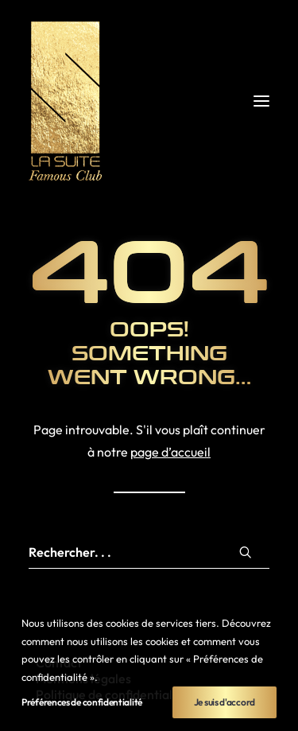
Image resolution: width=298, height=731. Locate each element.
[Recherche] (149, 552)
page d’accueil (170, 452)
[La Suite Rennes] (149, 101)
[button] (261, 101)
